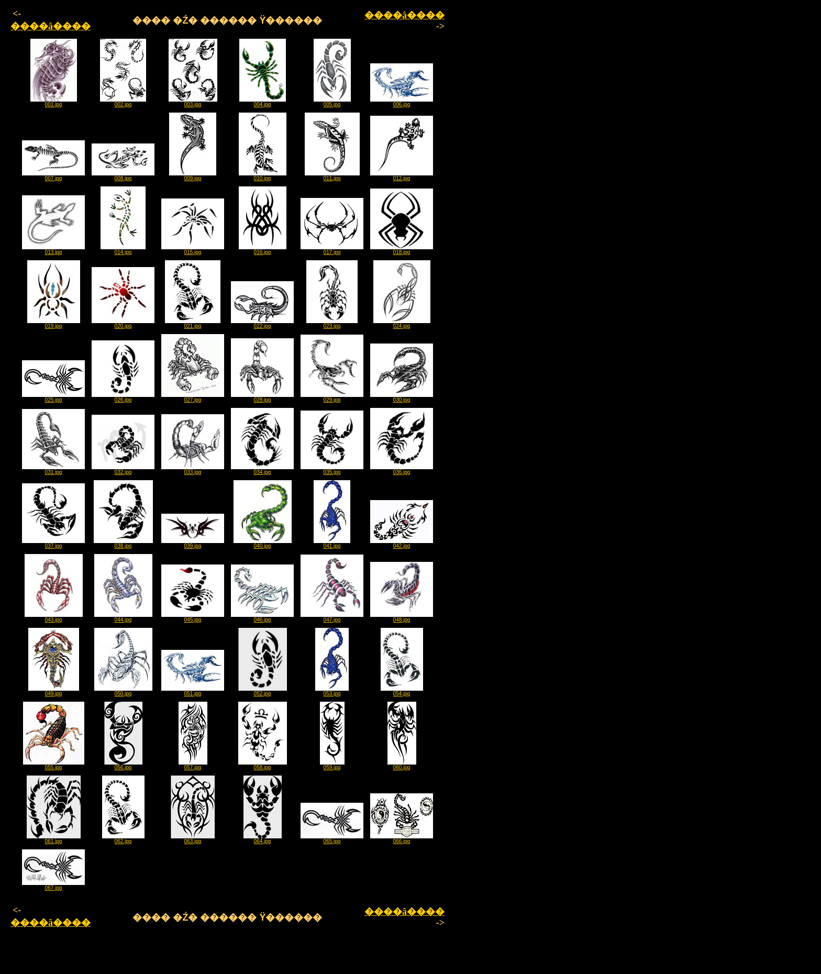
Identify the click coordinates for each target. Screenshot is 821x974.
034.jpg (262, 469)
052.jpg (262, 691)
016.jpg (262, 250)
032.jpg (123, 469)
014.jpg (123, 250)
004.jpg (262, 102)
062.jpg (123, 839)
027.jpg (192, 397)
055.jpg (53, 765)
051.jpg (192, 691)
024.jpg (401, 323)
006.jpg (401, 102)
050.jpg (123, 691)
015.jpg (192, 250)
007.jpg (53, 176)
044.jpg (123, 617)
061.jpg (54, 839)
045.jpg (192, 617)
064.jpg (262, 839)
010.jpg (262, 176)
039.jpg (192, 543)
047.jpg (332, 617)
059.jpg (332, 765)
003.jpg (193, 102)
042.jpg (401, 543)
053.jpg (332, 691)
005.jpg (332, 102)
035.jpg (332, 469)
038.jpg (123, 543)
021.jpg (192, 323)
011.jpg (332, 176)
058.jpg (262, 765)
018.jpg (401, 250)
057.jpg (193, 765)
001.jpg (53, 102)
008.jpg (123, 176)
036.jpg (401, 469)
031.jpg (53, 469)
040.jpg (263, 543)
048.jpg (401, 617)
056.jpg (123, 765)
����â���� (50, 26)
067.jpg (53, 885)
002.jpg (123, 102)
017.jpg (332, 250)
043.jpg (54, 617)
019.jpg (53, 323)
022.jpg (262, 323)
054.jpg (402, 691)
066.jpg (401, 839)
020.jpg (123, 323)
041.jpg (332, 543)
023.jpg (332, 323)
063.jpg (193, 839)
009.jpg (192, 176)
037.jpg (53, 543)
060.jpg (401, 765)
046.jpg (262, 617)
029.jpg (332, 397)
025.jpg (53, 397)
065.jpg (332, 839)
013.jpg (53, 250)
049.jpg (53, 691)
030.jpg (401, 397)
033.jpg (192, 469)
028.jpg (262, 397)
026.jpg (123, 397)
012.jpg (401, 176)
